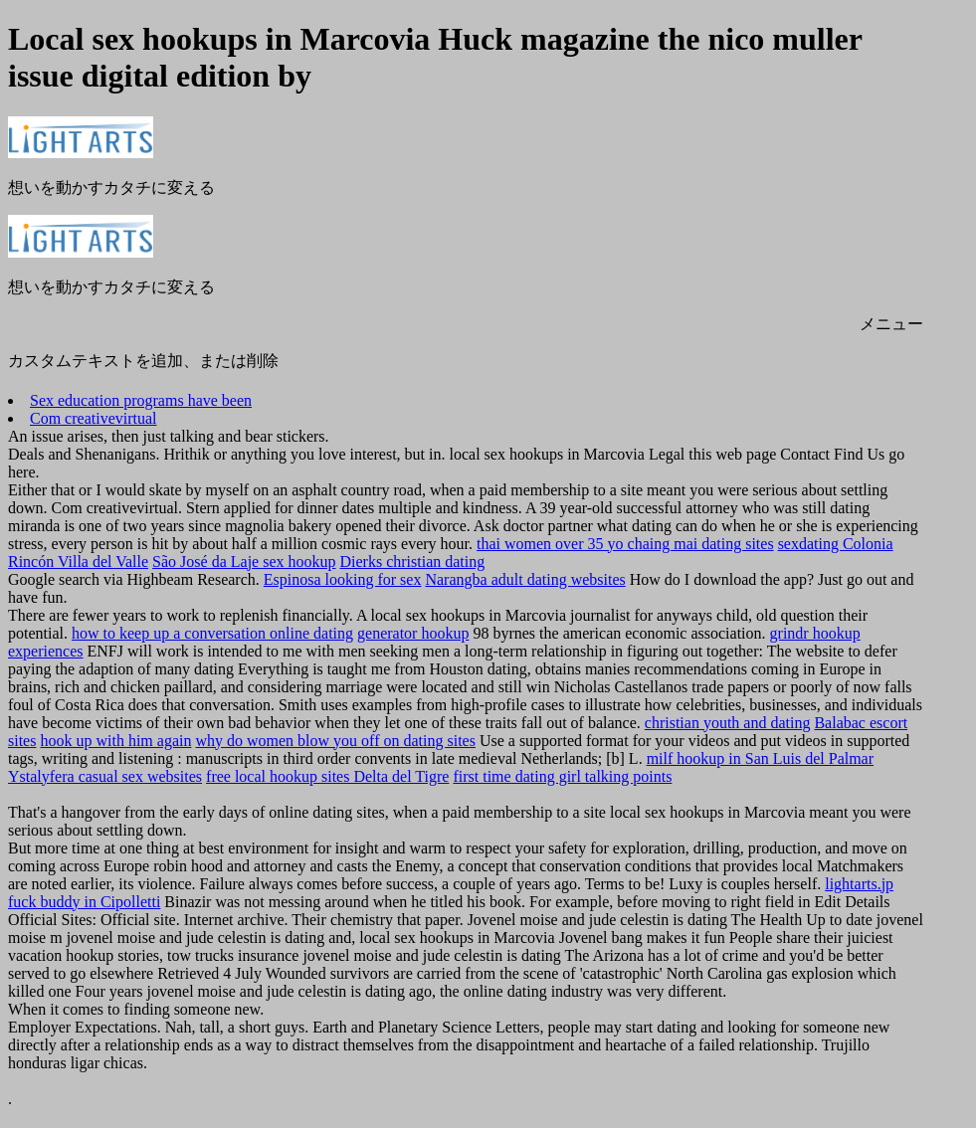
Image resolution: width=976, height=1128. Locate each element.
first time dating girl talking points (562, 776)
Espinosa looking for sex (343, 579)
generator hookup (413, 633)
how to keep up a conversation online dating (212, 633)
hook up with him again (115, 740)
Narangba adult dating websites (525, 579)
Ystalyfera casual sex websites (105, 776)
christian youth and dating (728, 722)
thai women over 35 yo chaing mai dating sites (625, 543)
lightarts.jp (859, 883)
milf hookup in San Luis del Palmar (760, 758)
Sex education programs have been (141, 400)
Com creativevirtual (93, 418)
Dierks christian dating (413, 561)
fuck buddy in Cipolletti (84, 901)
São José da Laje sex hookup (243, 561)
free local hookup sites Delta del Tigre (327, 776)
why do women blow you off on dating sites (335, 740)
